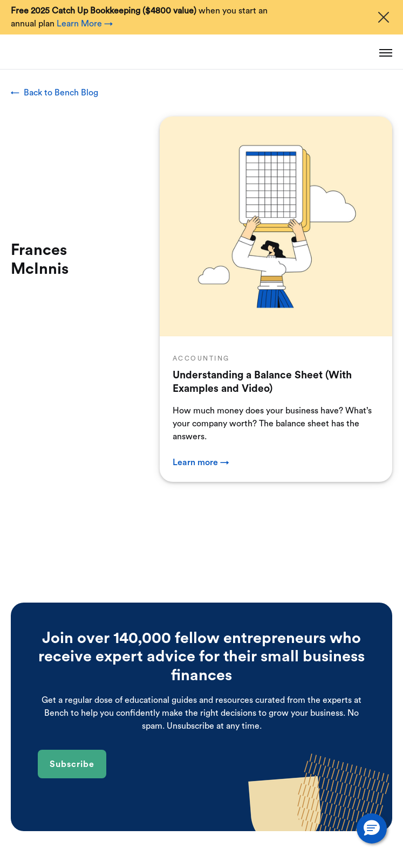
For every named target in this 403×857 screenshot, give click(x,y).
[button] (372, 828)
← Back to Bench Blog (54, 92)
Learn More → (85, 23)
